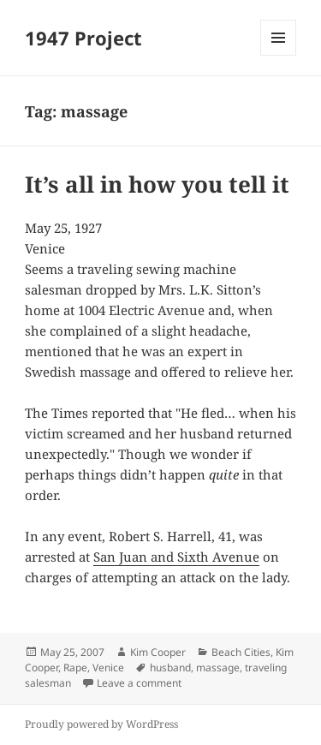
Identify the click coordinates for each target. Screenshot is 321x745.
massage (218, 667)
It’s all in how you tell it (157, 184)
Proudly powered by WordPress (101, 724)
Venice (108, 667)
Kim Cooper (158, 652)
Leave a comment (139, 683)
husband (170, 667)
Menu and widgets (278, 55)
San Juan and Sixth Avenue (176, 556)
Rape (75, 667)
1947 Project (83, 38)
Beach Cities (240, 652)
